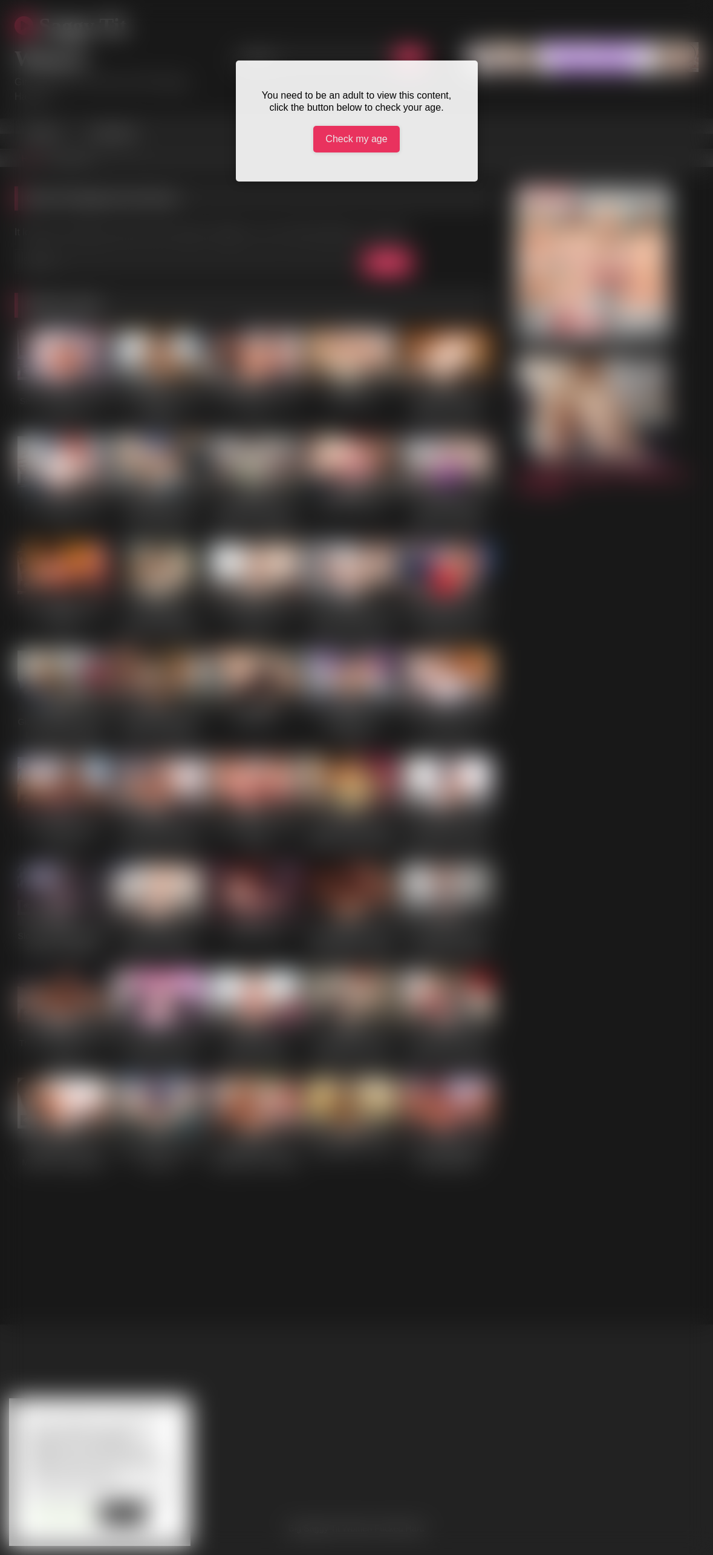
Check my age (356, 139)
